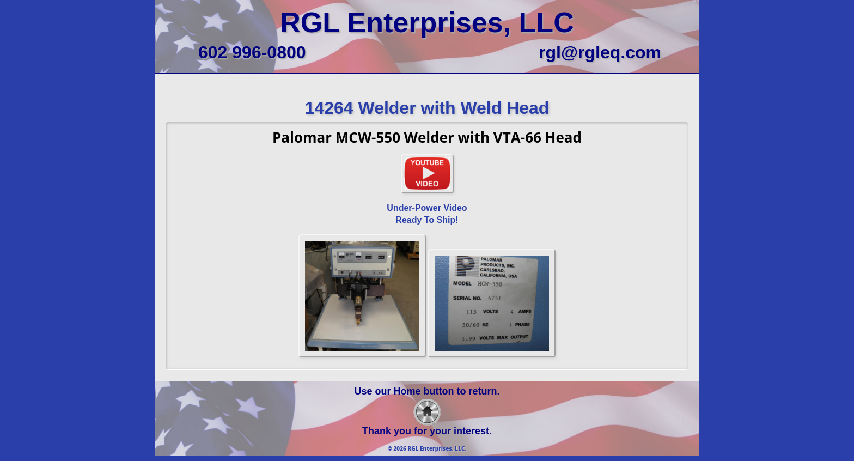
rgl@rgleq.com (600, 52)
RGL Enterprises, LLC (427, 22)
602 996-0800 (252, 52)
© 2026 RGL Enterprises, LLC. (427, 448)
